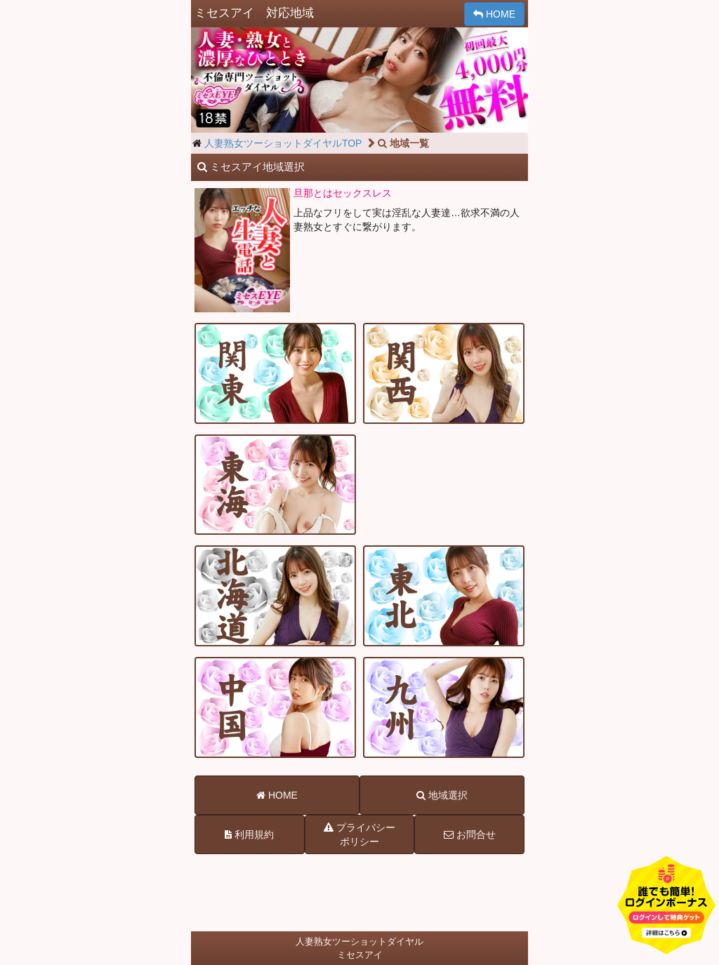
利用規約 (249, 834)
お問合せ (470, 834)
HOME (494, 14)
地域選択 (442, 795)
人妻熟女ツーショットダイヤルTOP (283, 143)
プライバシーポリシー (359, 833)
